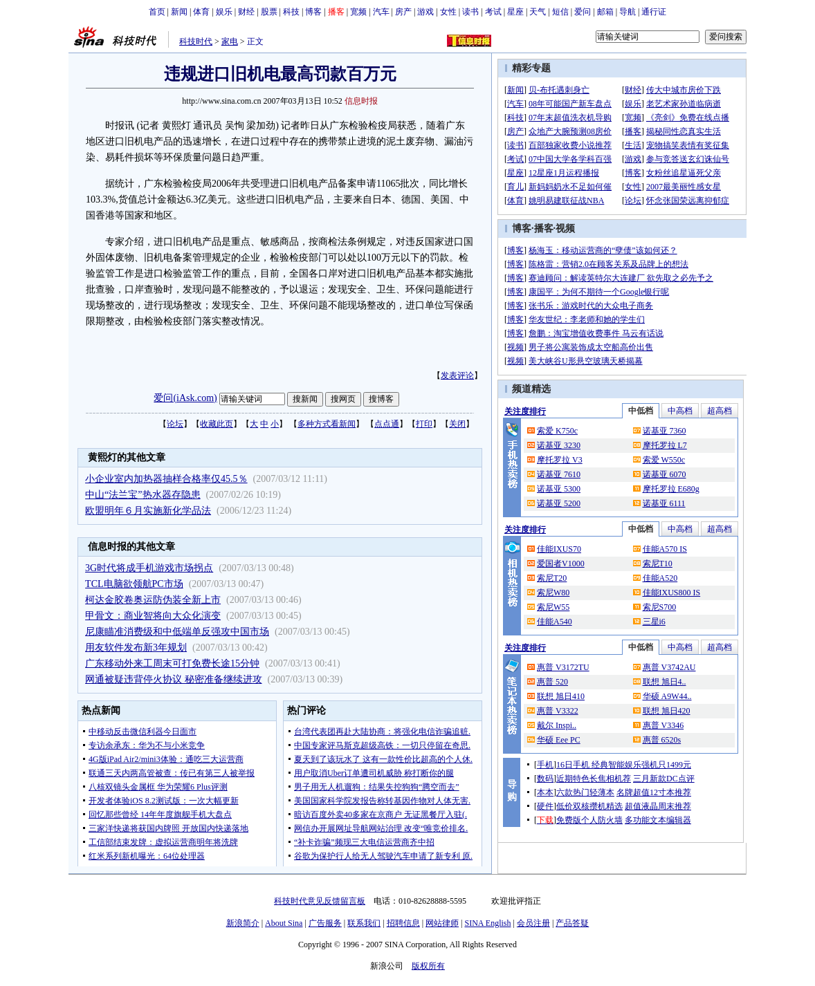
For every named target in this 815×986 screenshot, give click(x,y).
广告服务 (325, 923)
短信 (560, 12)
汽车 (381, 12)
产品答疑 (572, 923)
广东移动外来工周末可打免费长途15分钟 (172, 663)
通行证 (653, 12)
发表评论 (457, 375)
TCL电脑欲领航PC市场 (134, 584)
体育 (201, 12)
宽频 (358, 12)
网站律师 (442, 923)
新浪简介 (242, 923)
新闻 (179, 12)
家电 (229, 41)
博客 (313, 12)
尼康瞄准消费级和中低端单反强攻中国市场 (177, 631)
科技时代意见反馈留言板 (319, 901)
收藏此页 (216, 424)
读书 (470, 12)
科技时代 (195, 41)
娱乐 (224, 12)
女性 (448, 12)
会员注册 (533, 923)
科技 (291, 12)
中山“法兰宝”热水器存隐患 (142, 495)
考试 (493, 12)
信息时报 (361, 101)
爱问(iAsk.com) (185, 398)
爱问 (582, 12)
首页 (157, 12)
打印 (424, 424)
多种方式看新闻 (326, 424)
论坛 (175, 424)
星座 (515, 12)
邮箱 (605, 12)
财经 (246, 12)
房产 (403, 12)
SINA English (487, 923)
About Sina (283, 923)
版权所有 (428, 966)
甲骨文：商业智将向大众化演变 (153, 616)
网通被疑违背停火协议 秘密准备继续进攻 (173, 679)
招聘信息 (403, 923)
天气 (537, 12)
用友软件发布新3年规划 (136, 647)
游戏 (425, 12)
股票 (269, 12)
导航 (627, 12)
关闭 (457, 424)
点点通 (386, 424)
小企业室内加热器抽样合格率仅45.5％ (166, 479)
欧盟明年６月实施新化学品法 (148, 510)
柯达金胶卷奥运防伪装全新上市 (153, 600)
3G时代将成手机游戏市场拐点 (149, 568)
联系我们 (364, 923)
